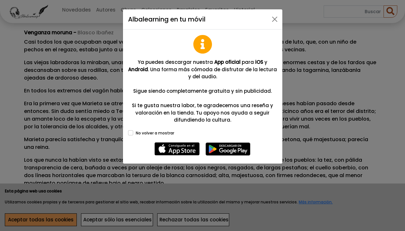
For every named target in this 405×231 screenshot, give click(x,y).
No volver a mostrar (155, 133)
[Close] (275, 19)
